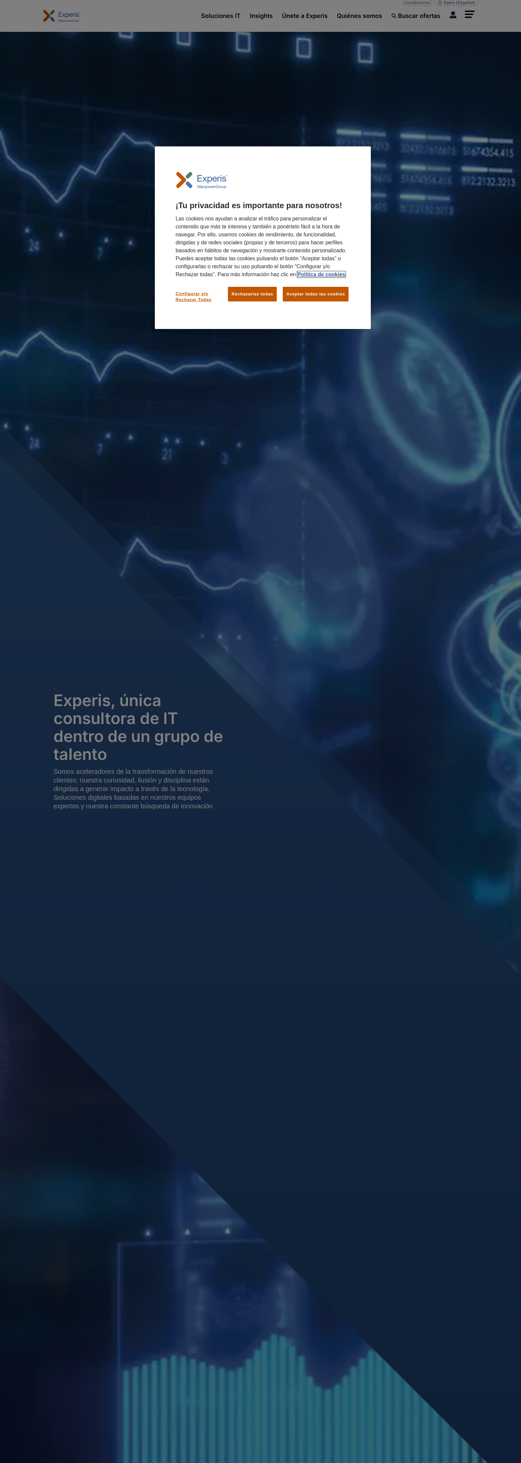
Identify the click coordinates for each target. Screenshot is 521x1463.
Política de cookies (321, 274)
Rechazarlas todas (252, 293)
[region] (263, 237)
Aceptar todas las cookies (315, 293)
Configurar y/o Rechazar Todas (194, 296)
